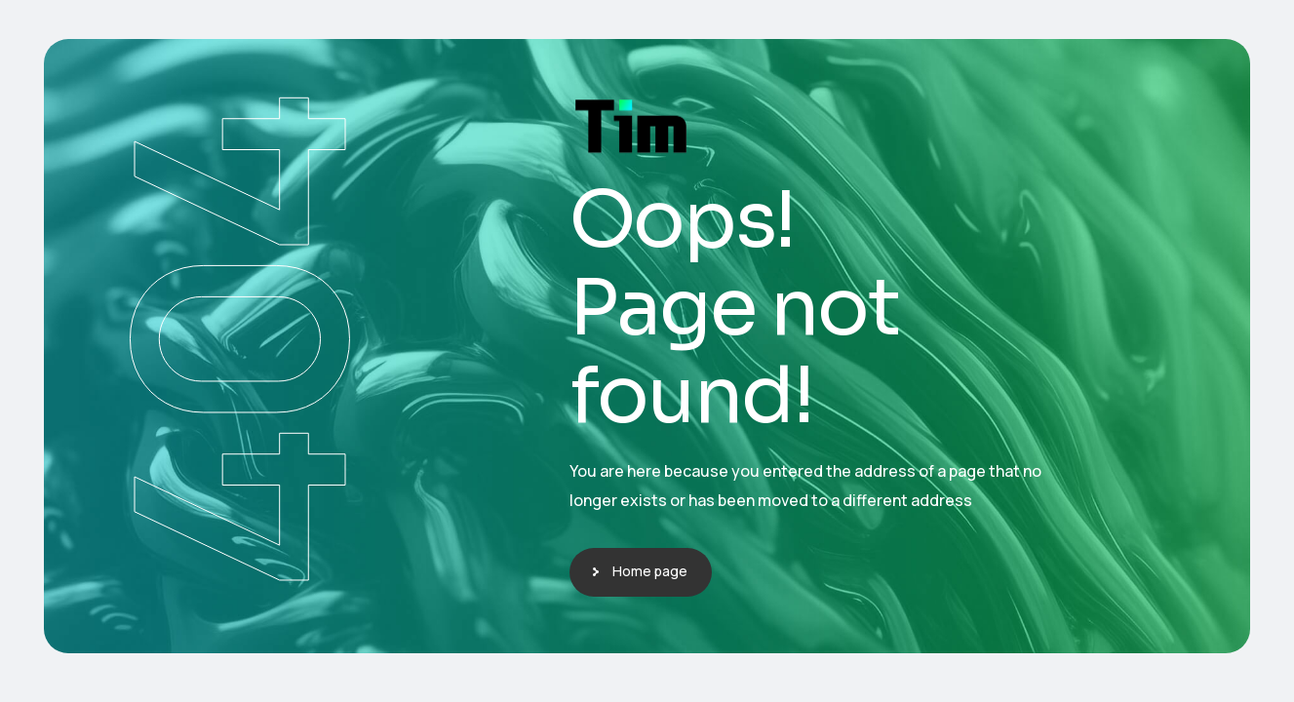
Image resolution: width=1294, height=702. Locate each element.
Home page (649, 571)
